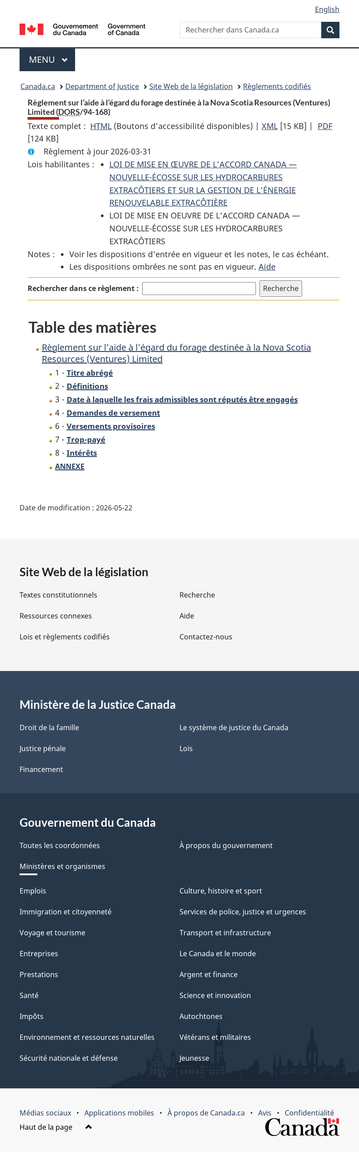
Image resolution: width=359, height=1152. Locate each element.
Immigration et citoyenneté (66, 912)
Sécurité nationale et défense (69, 1058)
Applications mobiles (119, 1113)
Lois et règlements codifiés (65, 637)
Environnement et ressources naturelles (87, 1037)
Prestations (39, 974)
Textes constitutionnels (58, 595)
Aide (267, 266)
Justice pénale (43, 748)
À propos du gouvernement (226, 845)
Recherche (197, 595)
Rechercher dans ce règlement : (83, 288)
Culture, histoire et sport (221, 891)
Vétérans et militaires (215, 1037)
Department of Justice (102, 86)
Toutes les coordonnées (60, 845)
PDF (325, 126)
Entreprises (39, 953)
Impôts (32, 1016)
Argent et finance (209, 974)
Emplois (33, 891)
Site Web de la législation (191, 86)
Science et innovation (215, 995)
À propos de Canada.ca (206, 1113)
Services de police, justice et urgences (243, 912)
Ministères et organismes (62, 866)
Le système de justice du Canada (234, 727)
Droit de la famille (49, 727)
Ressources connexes (56, 616)
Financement (41, 769)
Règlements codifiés (277, 86)
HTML (101, 126)
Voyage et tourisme (52, 933)
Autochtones (201, 1016)
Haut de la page (56, 1127)
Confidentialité (309, 1113)
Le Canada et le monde (218, 953)
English (327, 9)
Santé (29, 995)
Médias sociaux (45, 1113)
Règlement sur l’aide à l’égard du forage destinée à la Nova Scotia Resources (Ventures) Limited (176, 353)
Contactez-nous (206, 637)
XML (270, 126)
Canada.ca (37, 86)
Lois (186, 748)
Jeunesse (194, 1058)
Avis (264, 1113)
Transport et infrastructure (225, 933)
